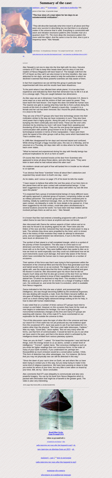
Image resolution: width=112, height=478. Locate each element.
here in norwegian (64, 458)
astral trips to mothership (69, 8)
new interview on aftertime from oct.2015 (75, 54)
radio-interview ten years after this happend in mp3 (47, 54)
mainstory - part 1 (38, 8)
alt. (23, 56)
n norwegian (52, 8)
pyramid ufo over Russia (54, 441)
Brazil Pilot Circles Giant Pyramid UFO (56, 433)
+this (63, 441)
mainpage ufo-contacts (56, 470)
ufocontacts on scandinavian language (56, 475)
